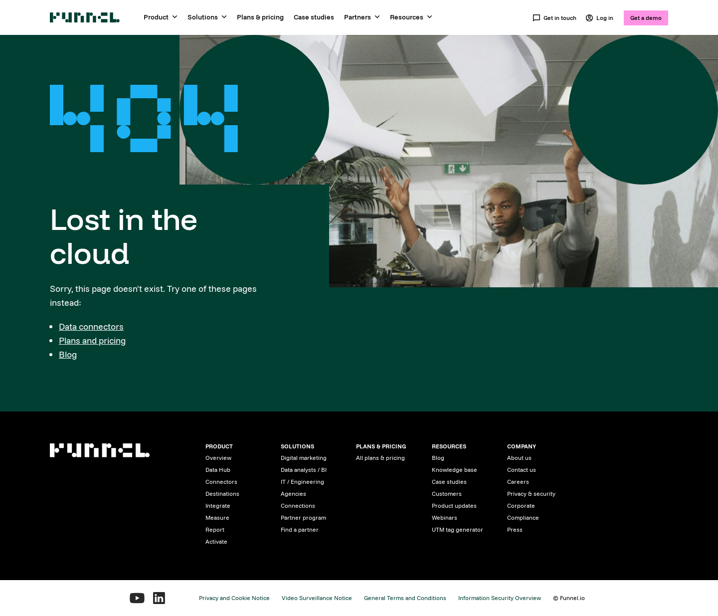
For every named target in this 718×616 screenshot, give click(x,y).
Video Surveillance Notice (317, 598)
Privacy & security (531, 493)
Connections (298, 505)
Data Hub (217, 469)
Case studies (314, 16)
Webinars (444, 517)
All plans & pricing (380, 457)
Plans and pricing (92, 340)
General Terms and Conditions (405, 598)
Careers (518, 481)
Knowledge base (454, 469)
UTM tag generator (457, 529)
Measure (217, 517)
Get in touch (554, 18)
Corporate (521, 505)
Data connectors (91, 326)
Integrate (217, 505)
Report (214, 529)
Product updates (454, 505)
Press (515, 529)
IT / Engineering (302, 481)
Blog (68, 354)
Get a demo (646, 17)
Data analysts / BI (304, 469)
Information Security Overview (499, 598)
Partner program (303, 517)
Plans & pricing (260, 16)
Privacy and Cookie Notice (234, 598)
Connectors (221, 481)
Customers (447, 493)
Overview (218, 457)
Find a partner (300, 529)
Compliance (523, 517)
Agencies (293, 493)
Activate (216, 541)
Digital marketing (304, 457)
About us (519, 457)
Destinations (222, 493)
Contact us (521, 469)
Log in (599, 18)
